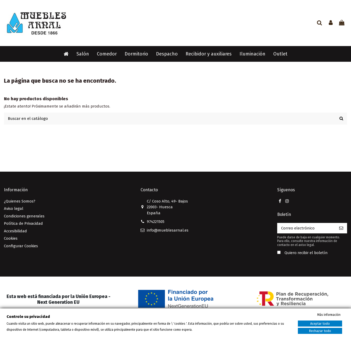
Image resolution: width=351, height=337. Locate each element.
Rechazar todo (320, 331)
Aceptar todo (320, 323)
